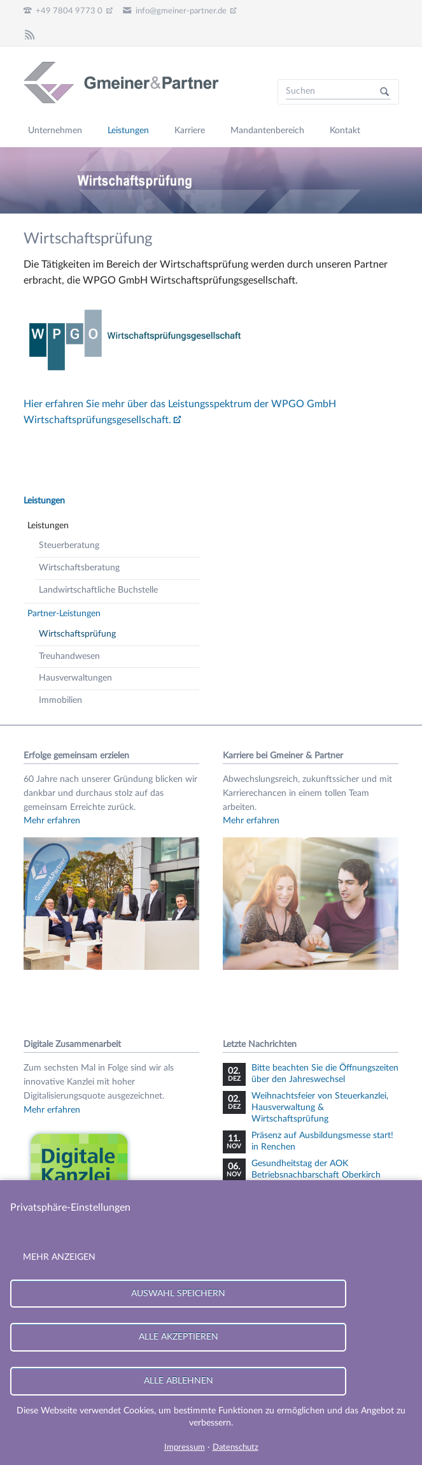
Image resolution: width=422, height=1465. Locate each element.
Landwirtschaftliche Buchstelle (98, 590)
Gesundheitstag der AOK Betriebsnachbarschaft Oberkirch (316, 1169)
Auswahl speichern (178, 1293)
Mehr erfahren (52, 820)
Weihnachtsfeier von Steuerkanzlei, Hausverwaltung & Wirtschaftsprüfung (319, 1107)
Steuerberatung (69, 545)
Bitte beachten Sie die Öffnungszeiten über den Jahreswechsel (324, 1074)
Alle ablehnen (178, 1380)
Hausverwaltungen (75, 678)
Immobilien (60, 700)
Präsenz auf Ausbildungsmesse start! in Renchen (322, 1141)
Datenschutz (235, 1447)
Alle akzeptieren (178, 1336)
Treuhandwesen (69, 656)
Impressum (184, 1447)
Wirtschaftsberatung (79, 567)
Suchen (384, 92)
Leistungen (44, 500)
